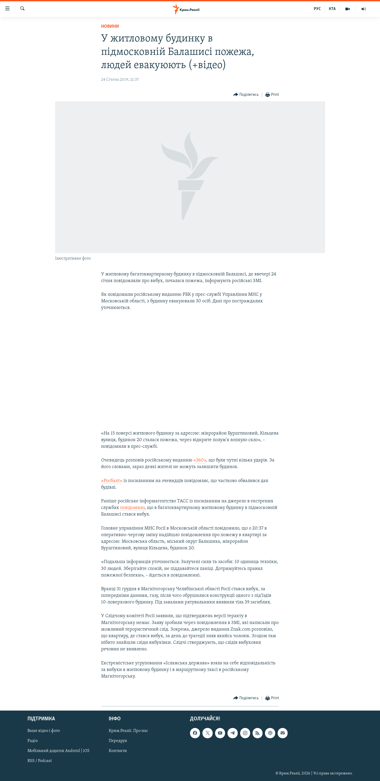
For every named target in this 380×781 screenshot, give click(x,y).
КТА (332, 9)
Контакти (118, 751)
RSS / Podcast (39, 761)
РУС (317, 9)
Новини (110, 26)
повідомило (132, 507)
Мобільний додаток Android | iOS (58, 751)
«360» (199, 460)
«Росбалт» (111, 480)
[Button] (246, 94)
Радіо (32, 741)
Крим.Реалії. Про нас (128, 731)
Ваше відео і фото (43, 731)
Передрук (118, 741)
